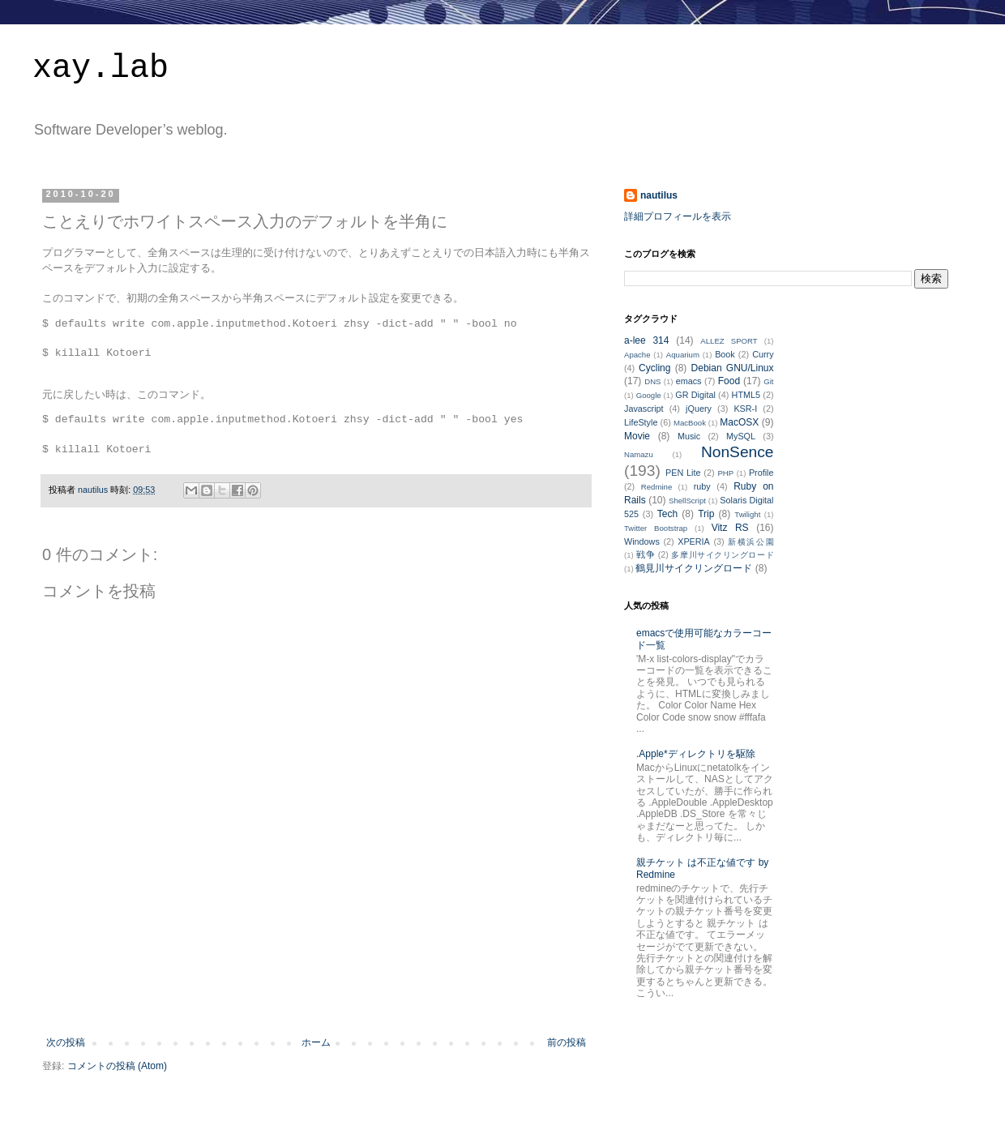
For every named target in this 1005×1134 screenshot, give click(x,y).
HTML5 (746, 395)
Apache (637, 354)
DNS (652, 381)
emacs (689, 381)
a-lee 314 (646, 340)
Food (729, 381)
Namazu (638, 454)
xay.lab (100, 68)
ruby (702, 486)
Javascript (644, 408)
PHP (725, 473)
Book (725, 354)
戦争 (645, 554)
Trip (706, 514)
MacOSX (739, 422)
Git (768, 381)
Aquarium (682, 354)
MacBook (690, 422)
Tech (667, 514)
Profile (761, 472)
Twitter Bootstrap (655, 528)
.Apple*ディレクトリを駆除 (695, 754)
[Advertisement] (316, 992)
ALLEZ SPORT (728, 340)
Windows (642, 541)
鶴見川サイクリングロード (693, 568)
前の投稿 (566, 1042)
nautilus (659, 195)
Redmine (656, 486)
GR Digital (695, 395)
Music (689, 436)
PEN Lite (682, 472)
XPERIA (694, 541)
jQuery (699, 408)
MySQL (740, 436)
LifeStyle (640, 422)
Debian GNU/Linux (732, 368)
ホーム (316, 1042)
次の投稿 (65, 1042)
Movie (637, 436)
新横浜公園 (750, 541)
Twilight (747, 514)
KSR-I (745, 408)
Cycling (654, 368)
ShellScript (687, 500)
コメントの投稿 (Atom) (117, 1066)
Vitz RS (730, 527)
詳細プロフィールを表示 (677, 216)
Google (648, 395)
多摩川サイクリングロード (722, 554)
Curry (762, 354)
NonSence (737, 451)
